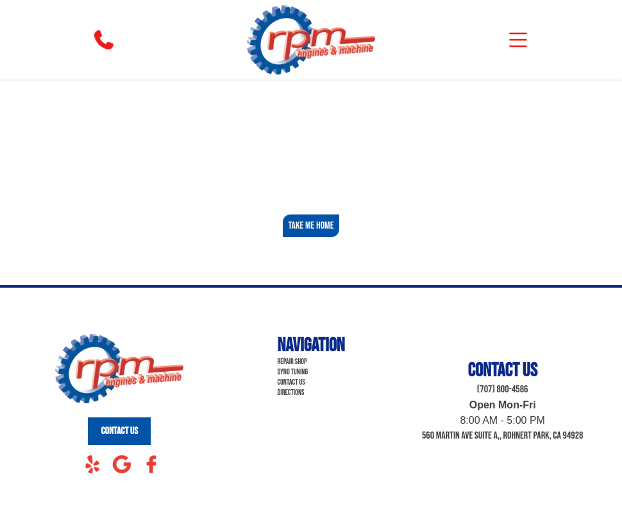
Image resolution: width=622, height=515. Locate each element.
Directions (290, 392)
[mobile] (518, 40)
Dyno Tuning (292, 372)
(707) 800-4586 (502, 389)
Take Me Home (310, 226)
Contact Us (119, 431)
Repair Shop (292, 362)
